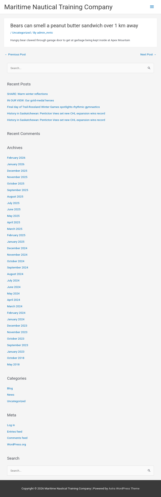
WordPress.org (16, 444)
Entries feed (14, 431)
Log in (11, 425)
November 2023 (17, 332)
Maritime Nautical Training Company (58, 7)
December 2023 (17, 325)
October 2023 (15, 338)
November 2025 (17, 177)
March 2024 (14, 306)
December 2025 (17, 170)
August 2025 (15, 196)
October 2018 (15, 358)
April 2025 (13, 222)
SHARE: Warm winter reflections (27, 93)
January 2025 (16, 241)
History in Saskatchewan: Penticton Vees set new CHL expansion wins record (56, 113)
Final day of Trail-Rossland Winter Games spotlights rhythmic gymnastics (53, 107)
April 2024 (13, 299)
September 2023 (17, 345)
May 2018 (13, 364)
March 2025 (14, 228)
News (10, 394)
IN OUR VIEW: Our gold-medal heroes (30, 100)
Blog (10, 388)
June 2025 (14, 209)
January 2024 (16, 319)
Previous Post (15, 54)
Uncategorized (21, 32)
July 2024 (13, 280)
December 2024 (17, 248)
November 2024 (17, 254)
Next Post (148, 54)
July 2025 (13, 203)
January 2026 (16, 164)
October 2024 (15, 261)
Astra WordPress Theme (124, 488)
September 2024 (17, 267)
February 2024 (16, 312)
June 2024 (14, 287)
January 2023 (16, 351)
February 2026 (16, 157)
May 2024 (13, 293)
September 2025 (17, 190)
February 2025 (16, 235)
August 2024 (15, 274)
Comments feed (17, 437)
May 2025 (13, 215)
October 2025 (15, 183)
